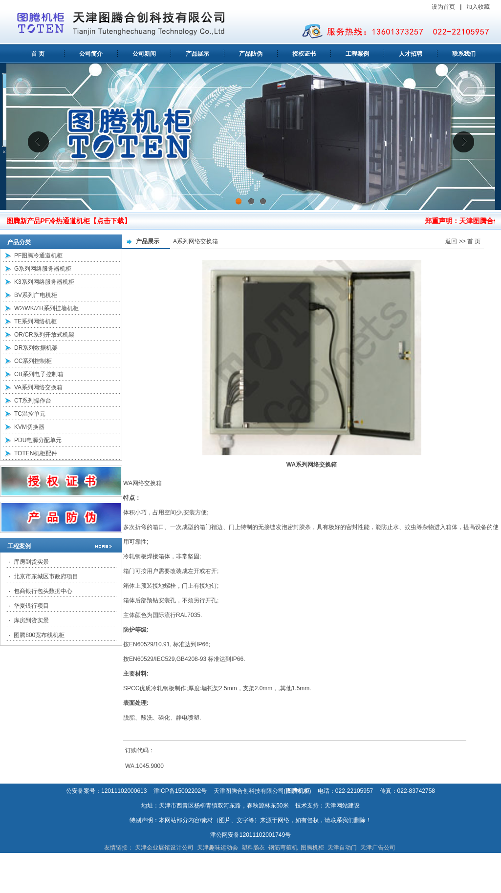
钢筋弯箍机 (283, 847)
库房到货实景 (31, 561)
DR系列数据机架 (36, 347)
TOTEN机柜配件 (35, 453)
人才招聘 (410, 53)
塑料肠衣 (253, 847)
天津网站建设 (342, 805)
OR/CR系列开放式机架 (44, 334)
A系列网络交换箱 (195, 241)
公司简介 (91, 53)
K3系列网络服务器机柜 (44, 281)
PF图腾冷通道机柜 (38, 255)
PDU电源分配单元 (38, 440)
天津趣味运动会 (217, 847)
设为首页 (443, 6)
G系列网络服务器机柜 (42, 268)
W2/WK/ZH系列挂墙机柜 (46, 308)
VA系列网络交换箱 (38, 387)
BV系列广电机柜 (35, 295)
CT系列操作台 (32, 400)
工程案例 (357, 53)
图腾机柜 (312, 847)
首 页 (37, 53)
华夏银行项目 (31, 605)
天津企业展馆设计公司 (164, 847)
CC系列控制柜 (33, 361)
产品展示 (197, 53)
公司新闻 (144, 53)
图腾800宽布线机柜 (39, 635)
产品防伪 (250, 53)
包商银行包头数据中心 (43, 591)
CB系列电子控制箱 (39, 374)
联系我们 (464, 53)
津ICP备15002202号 (180, 790)
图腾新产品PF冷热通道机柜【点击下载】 (68, 221)
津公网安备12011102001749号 (250, 834)
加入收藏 (478, 6)
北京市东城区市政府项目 (46, 576)
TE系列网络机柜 (35, 321)
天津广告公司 (377, 847)
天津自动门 (342, 847)
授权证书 (304, 53)
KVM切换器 (29, 427)
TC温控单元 (29, 413)
